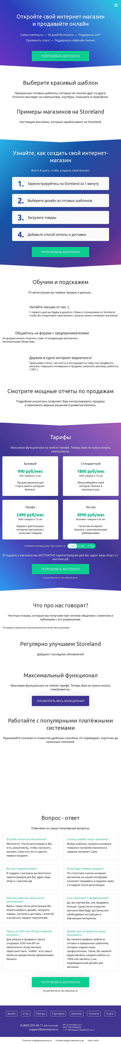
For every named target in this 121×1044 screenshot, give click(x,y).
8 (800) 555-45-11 (31, 1025)
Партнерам (58, 1013)
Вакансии (77, 1013)
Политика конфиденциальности (37, 1040)
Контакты (94, 1013)
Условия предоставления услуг (70, 1040)
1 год (91, 546)
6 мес (81, 546)
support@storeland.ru (43, 1029)
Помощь (40, 1013)
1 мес (72, 546)
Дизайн (12, 1013)
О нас (26, 1013)
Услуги (109, 1013)
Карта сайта (93, 1040)
